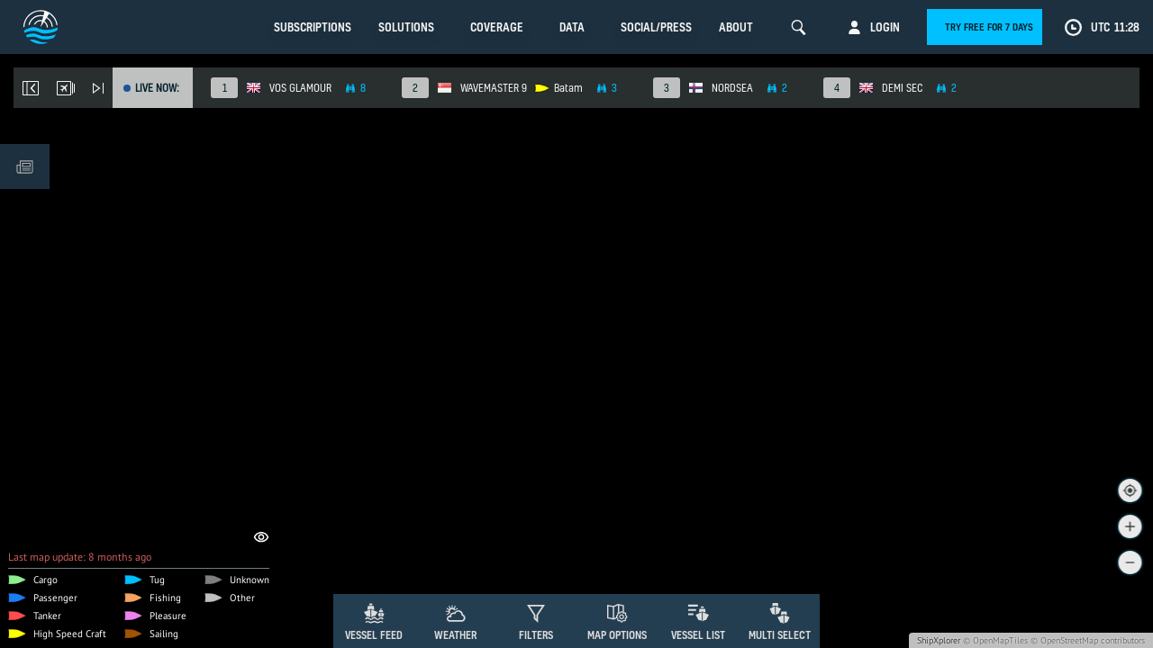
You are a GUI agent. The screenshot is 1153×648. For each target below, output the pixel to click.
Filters (536, 635)
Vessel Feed (374, 635)
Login (885, 27)
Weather (455, 635)
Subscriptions (312, 27)
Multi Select (780, 635)
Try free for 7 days (989, 27)
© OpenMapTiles (995, 640)
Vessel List (698, 635)
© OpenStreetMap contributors (1087, 640)
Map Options (617, 635)
